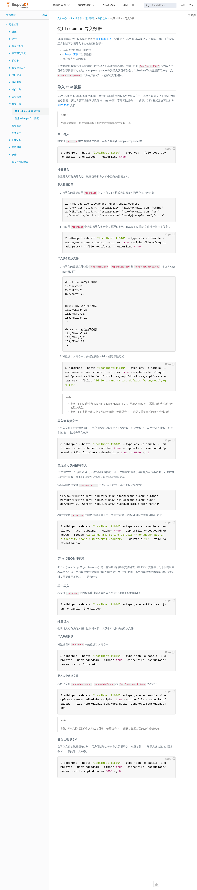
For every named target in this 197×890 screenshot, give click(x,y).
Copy (168, 148)
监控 (14, 39)
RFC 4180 (63, 105)
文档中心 (11, 15)
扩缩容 (15, 60)
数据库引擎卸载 (20, 161)
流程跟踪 (16, 147)
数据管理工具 (19, 68)
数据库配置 (17, 46)
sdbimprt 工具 (104, 38)
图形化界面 (109, 5)
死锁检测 (16, 125)
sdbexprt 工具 (70, 54)
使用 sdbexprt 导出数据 (27, 118)
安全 (14, 154)
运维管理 (13, 24)
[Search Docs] (160, 5)
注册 (183, 5)
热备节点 (16, 133)
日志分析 (16, 140)
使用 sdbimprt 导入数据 (27, 111)
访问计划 (16, 89)
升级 (14, 31)
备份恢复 (16, 96)
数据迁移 (16, 104)
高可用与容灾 (19, 53)
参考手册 (128, 5)
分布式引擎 (76, 18)
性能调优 (16, 82)
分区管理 (16, 75)
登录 (191, 5)
